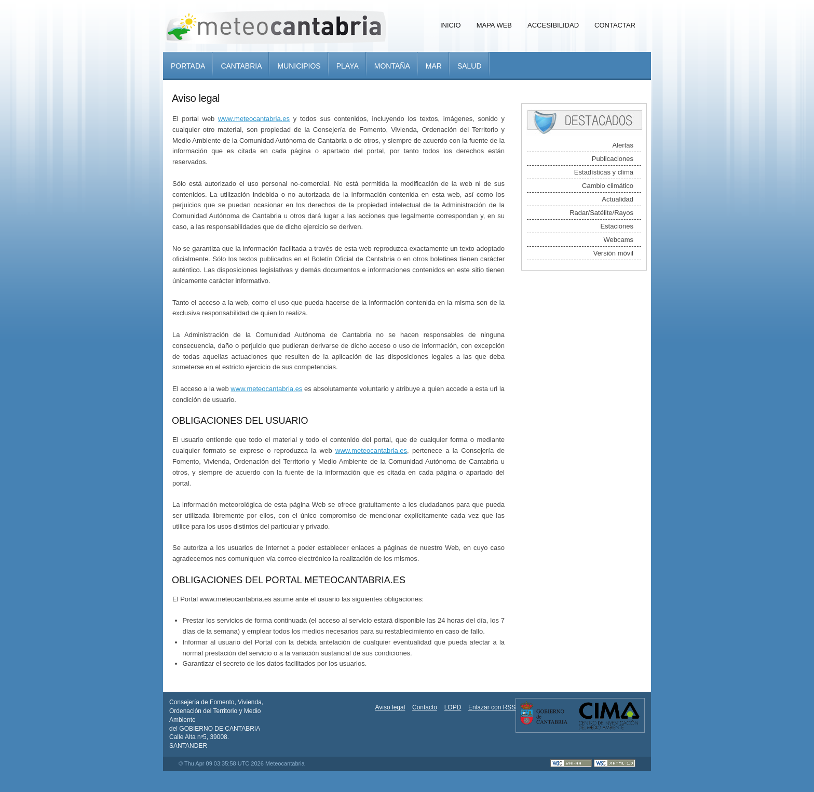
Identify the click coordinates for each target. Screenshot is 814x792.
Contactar (614, 25)
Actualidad (617, 199)
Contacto (424, 707)
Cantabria (241, 66)
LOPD (453, 707)
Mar (434, 66)
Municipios (298, 66)
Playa (347, 66)
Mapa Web (494, 25)
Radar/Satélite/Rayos (601, 213)
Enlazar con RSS (491, 707)
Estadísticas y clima (603, 172)
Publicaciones (612, 159)
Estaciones (616, 226)
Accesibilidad (553, 25)
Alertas (623, 145)
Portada (188, 66)
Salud (469, 66)
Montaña (392, 66)
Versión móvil (613, 253)
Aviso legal (390, 707)
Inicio (450, 25)
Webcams (618, 240)
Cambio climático (607, 186)
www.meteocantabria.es (254, 119)
